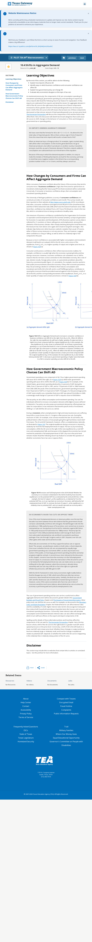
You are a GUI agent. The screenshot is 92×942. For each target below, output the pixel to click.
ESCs (26, 730)
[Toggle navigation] (84, 4)
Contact (25, 706)
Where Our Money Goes (66, 734)
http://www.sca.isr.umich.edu (60, 202)
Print (32, 668)
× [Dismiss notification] (88, 13)
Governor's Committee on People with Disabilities (66, 743)
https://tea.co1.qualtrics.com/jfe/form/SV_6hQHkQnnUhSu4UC (30, 46)
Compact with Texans (66, 698)
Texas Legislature (26, 738)
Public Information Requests (66, 713)
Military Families (66, 730)
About (25, 698)
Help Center (26, 702)
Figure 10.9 (41, 424)
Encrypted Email (66, 702)
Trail (66, 726)
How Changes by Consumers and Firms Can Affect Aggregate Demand (14, 86)
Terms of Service (25, 717)
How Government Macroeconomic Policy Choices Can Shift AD (14, 96)
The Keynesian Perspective (36, 114)
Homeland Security (26, 741)
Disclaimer (10, 102)
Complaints (66, 710)
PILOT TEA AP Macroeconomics (28, 57)
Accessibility (26, 710)
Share (43, 668)
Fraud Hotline (66, 706)
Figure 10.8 (37, 247)
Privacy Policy (26, 713)
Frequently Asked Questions (26, 726)
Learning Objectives (15, 79)
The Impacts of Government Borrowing (66, 600)
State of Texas (26, 734)
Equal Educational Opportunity (66, 738)
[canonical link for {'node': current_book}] (63, 58)
